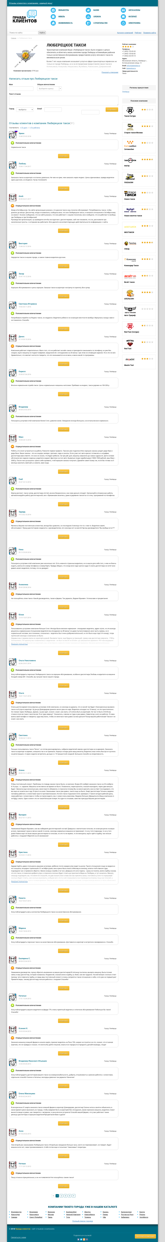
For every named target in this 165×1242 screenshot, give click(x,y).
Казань (105, 1212)
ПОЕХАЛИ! (139, 179)
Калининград (126, 1212)
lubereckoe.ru (131, 68)
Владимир (34, 1212)
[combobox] (49, 88)
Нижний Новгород (73, 1214)
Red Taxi (139, 345)
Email (38, 109)
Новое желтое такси (139, 212)
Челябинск (143, 1217)
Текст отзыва (15, 94)
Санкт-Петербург (36, 1217)
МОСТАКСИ (139, 229)
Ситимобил (139, 146)
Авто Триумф (139, 312)
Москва (51, 1214)
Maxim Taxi (139, 362)
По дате (23, 128)
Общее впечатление (46, 84)
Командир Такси (139, 262)
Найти (42, 33)
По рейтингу (35, 128)
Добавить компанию (145, 1236)
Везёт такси (139, 279)
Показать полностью (19, 644)
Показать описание (110, 72)
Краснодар (15, 1214)
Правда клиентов (22, 1229)
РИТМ (139, 163)
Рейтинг (138, 33)
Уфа (104, 1217)
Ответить (64, 156)
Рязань (142, 1214)
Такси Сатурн (139, 113)
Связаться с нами (18, 1237)
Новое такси (139, 196)
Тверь (50, 1217)
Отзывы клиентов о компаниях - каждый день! (30, 3)
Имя (11, 84)
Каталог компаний (125, 33)
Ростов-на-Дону (127, 1214)
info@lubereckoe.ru (133, 66)
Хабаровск (125, 1217)
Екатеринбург (71, 1212)
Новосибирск (89, 1214)
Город (10, 109)
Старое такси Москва (139, 129)
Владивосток (16, 1212)
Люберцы (125, 92)
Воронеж (51, 1212)
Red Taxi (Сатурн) (139, 329)
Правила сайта (149, 33)
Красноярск (34, 1214)
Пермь (105, 1214)
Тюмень (87, 1217)
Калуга (142, 1212)
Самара (14, 1217)
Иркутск (87, 1212)
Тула (68, 1217)
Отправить (112, 110)
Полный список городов (82, 1221)
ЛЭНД (139, 246)
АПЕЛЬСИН (139, 295)
